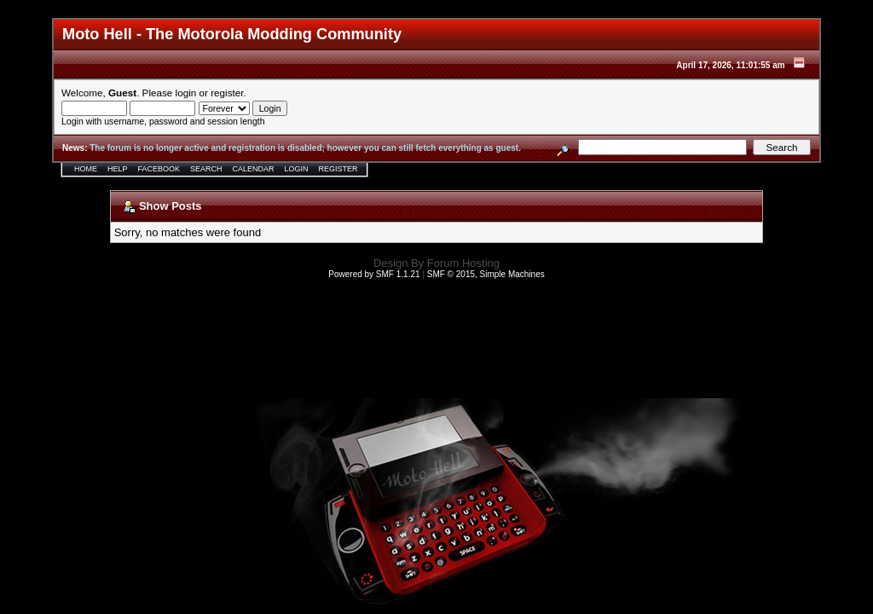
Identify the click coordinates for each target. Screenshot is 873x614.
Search (206, 169)
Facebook (159, 169)
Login (297, 169)
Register (338, 169)
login (186, 92)
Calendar (254, 169)
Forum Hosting (463, 263)
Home (85, 169)
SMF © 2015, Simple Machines (486, 274)
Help (117, 169)
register (227, 92)
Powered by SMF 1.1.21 (373, 274)
